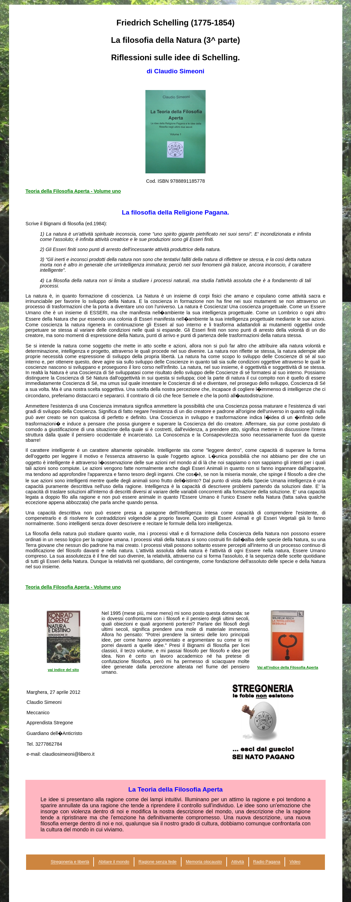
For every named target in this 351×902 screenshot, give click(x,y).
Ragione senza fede (157, 862)
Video (295, 862)
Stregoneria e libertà (69, 862)
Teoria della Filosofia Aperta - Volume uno (73, 191)
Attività (237, 862)
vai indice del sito (63, 670)
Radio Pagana (266, 862)
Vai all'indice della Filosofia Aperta (287, 667)
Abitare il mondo (113, 862)
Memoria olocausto (204, 862)
